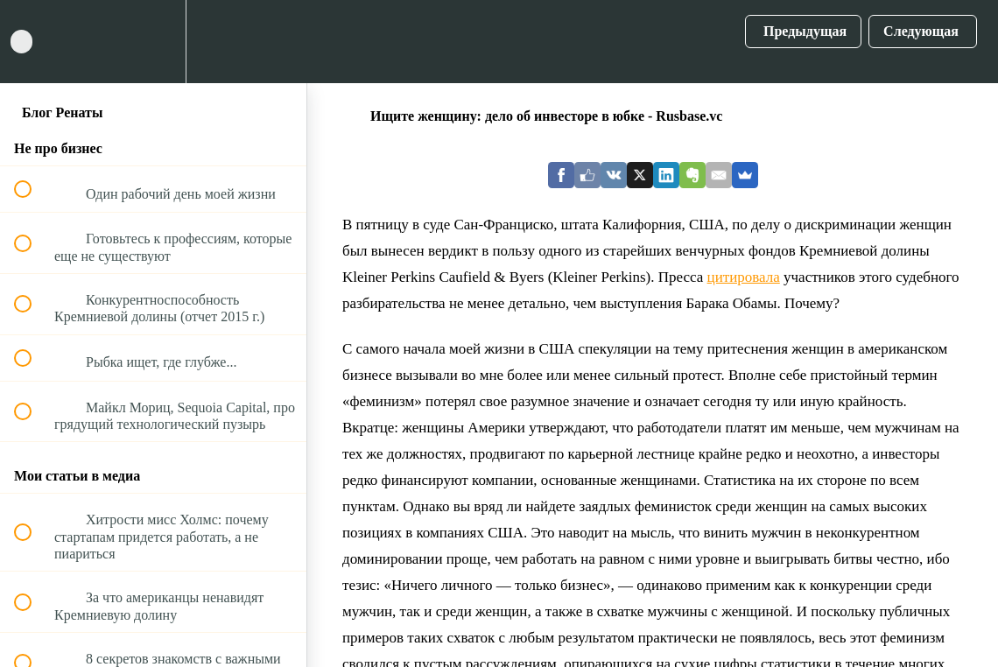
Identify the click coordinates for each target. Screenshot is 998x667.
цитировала (743, 277)
